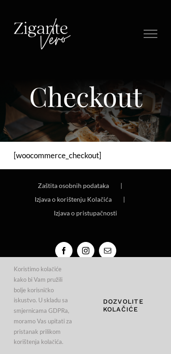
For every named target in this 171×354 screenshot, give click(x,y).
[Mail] (107, 250)
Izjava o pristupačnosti (85, 213)
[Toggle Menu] (150, 34)
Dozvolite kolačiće (123, 305)
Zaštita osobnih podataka (73, 185)
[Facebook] (64, 250)
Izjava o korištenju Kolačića (73, 199)
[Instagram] (85, 250)
